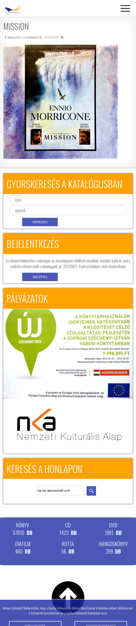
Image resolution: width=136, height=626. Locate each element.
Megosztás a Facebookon (21, 37)
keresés (91, 491)
